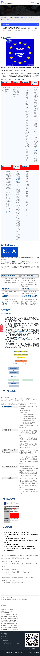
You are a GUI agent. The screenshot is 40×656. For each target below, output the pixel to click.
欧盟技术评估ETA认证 (6, 611)
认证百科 (15, 17)
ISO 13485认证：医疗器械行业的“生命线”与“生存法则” (16, 599)
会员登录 (33, 2)
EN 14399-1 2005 (8, 597)
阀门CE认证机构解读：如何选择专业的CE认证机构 (10, 620)
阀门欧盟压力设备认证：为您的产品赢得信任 (10, 625)
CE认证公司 (8, 30)
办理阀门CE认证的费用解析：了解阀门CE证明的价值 (10, 623)
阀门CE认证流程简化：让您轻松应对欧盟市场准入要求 (10, 627)
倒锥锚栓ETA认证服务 (6, 612)
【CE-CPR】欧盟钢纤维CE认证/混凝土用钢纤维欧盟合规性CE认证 (10, 614)
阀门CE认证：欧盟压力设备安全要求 (9, 618)
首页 (5, 17)
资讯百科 (10, 17)
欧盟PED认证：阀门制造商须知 (8, 622)
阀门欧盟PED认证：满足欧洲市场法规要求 (10, 629)
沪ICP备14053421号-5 (32, 652)
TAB (31, 406)
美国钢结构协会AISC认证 (7, 609)
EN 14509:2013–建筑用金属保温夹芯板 (10, 616)
